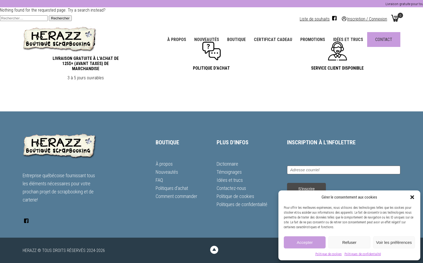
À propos (176, 39)
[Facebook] (334, 18)
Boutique (236, 39)
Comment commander (176, 196)
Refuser (349, 242)
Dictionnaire (227, 164)
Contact (383, 39)
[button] (412, 197)
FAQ (159, 180)
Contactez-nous (231, 188)
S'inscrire (306, 188)
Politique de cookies (328, 254)
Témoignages (229, 172)
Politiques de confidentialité (362, 254)
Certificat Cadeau (273, 39)
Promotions (312, 39)
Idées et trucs (348, 39)
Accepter (305, 242)
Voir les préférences (394, 242)
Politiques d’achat (172, 188)
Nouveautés (206, 39)
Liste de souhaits (315, 19)
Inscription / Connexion (367, 18)
